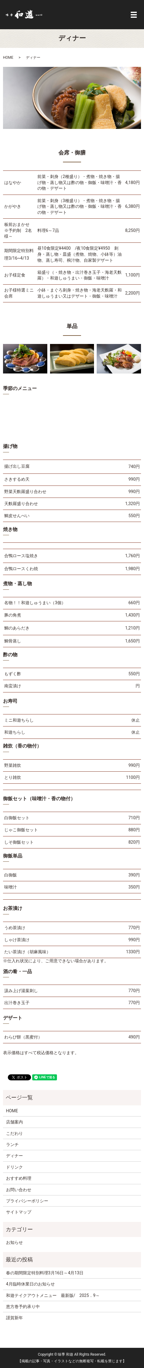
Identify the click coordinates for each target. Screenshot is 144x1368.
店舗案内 (14, 1122)
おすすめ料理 (18, 1178)
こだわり (14, 1133)
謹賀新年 (14, 1317)
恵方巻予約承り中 (23, 1306)
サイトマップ (18, 1212)
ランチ (12, 1144)
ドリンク (14, 1167)
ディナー (14, 1155)
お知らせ (14, 1242)
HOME (8, 57)
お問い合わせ (18, 1189)
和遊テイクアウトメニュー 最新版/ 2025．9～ (55, 1295)
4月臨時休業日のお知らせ (30, 1284)
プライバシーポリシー (27, 1200)
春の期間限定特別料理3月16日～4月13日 (44, 1272)
